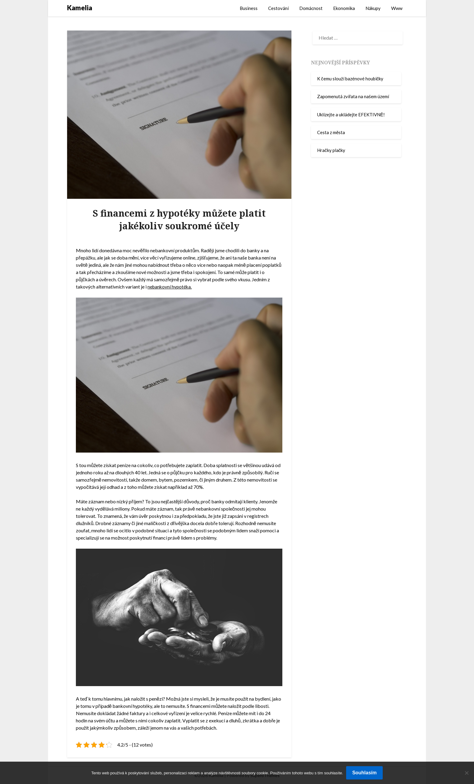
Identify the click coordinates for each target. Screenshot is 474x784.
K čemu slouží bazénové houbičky (350, 78)
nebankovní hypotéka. (170, 286)
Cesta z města (331, 132)
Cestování (278, 8)
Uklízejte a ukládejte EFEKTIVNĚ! (351, 114)
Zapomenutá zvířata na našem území (353, 96)
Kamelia (79, 8)
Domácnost (311, 8)
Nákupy (373, 8)
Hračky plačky (331, 150)
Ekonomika (344, 8)
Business (249, 8)
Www (396, 8)
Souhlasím (364, 772)
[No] (466, 773)
